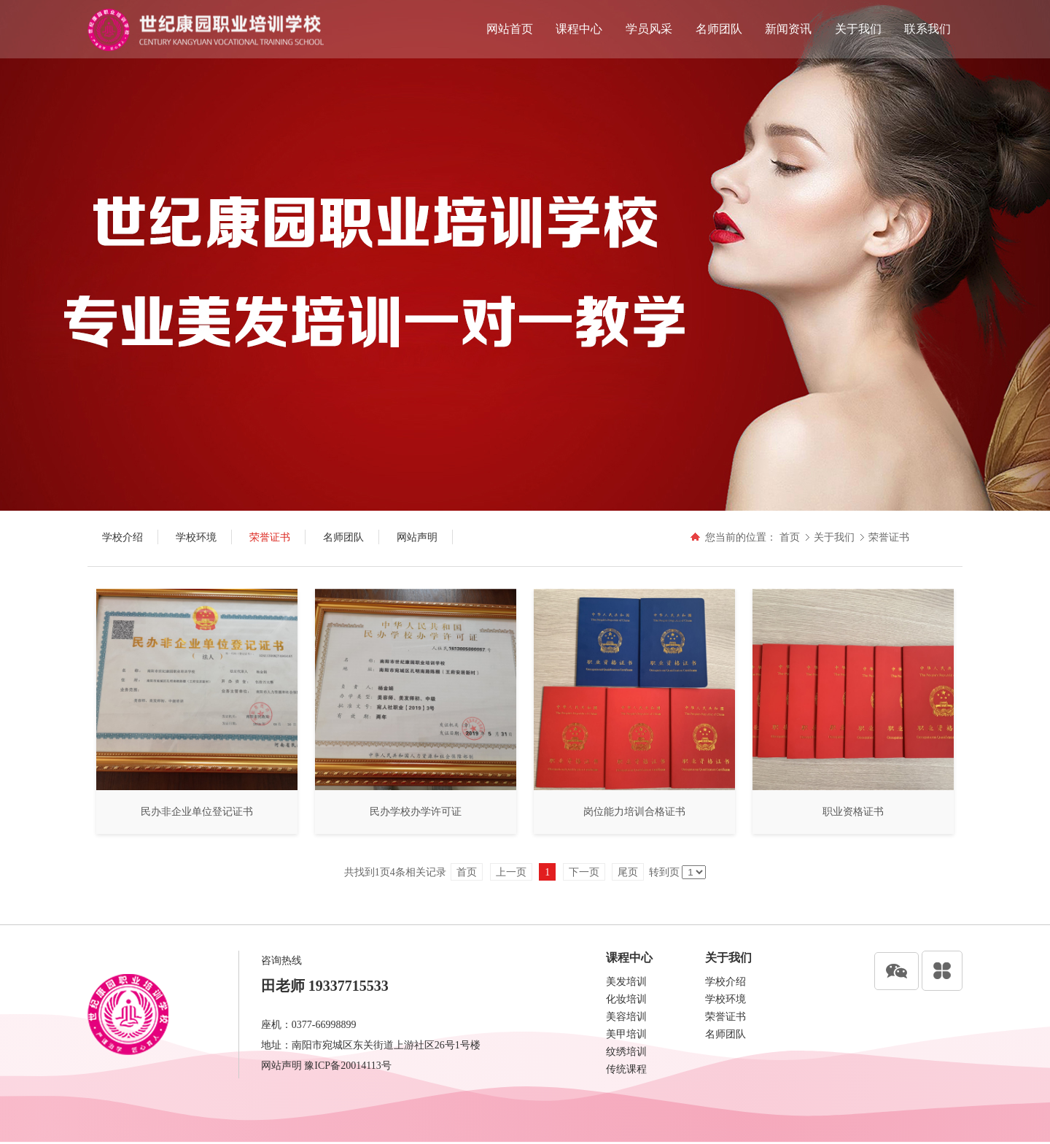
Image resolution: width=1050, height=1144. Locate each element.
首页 (789, 537)
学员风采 (649, 29)
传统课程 (626, 1069)
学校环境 (725, 999)
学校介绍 (725, 981)
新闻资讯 (788, 29)
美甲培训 (626, 1034)
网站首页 (509, 29)
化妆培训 (626, 999)
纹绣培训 (626, 1051)
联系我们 (927, 29)
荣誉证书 (888, 537)
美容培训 (626, 1016)
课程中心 (579, 29)
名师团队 (719, 29)
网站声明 (281, 1065)
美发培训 (626, 981)
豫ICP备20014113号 (347, 1065)
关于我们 (858, 29)
